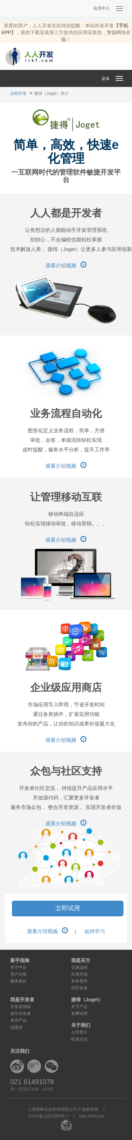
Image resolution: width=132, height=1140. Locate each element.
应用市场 (79, 974)
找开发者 (79, 988)
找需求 (16, 1027)
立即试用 (67, 908)
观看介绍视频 (66, 265)
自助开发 (18, 93)
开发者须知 (20, 1006)
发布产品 (18, 1020)
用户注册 (18, 974)
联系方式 (79, 1039)
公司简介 (79, 1032)
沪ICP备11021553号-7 (48, 1116)
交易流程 (79, 967)
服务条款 (18, 981)
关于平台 (18, 967)
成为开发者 (20, 1013)
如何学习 (94, 931)
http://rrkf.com (91, 1116)
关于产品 (79, 1006)
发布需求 (79, 981)
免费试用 (79, 1013)
